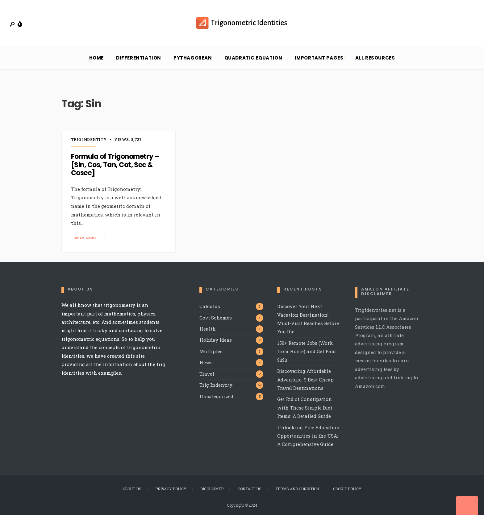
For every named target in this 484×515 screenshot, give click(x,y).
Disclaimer (212, 488)
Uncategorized (216, 396)
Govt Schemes (215, 318)
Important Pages (319, 58)
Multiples (211, 351)
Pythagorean (192, 58)
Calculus (209, 306)
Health (207, 329)
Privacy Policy (170, 488)
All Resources (375, 58)
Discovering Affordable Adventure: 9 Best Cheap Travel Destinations (305, 379)
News (206, 362)
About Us (131, 488)
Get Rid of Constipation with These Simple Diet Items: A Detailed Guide (304, 407)
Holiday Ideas (215, 340)
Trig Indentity (89, 139)
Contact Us (249, 488)
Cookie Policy (347, 488)
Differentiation (138, 58)
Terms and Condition (297, 488)
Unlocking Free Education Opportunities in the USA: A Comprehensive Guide (308, 435)
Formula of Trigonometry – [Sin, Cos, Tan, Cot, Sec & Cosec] (115, 165)
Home (96, 58)
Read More (88, 238)
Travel (206, 374)
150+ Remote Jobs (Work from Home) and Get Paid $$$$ (306, 351)
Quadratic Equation (253, 58)
